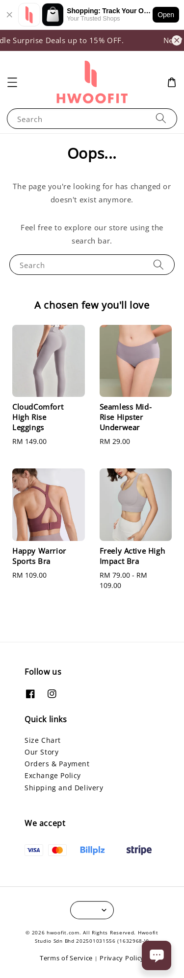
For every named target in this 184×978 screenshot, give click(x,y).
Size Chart (43, 740)
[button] (12, 82)
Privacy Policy (122, 958)
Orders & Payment (57, 763)
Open (166, 15)
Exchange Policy (53, 775)
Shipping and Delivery (64, 787)
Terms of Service (66, 958)
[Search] (161, 118)
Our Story (41, 752)
